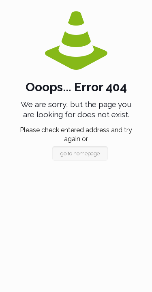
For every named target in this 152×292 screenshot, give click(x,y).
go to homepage (80, 153)
